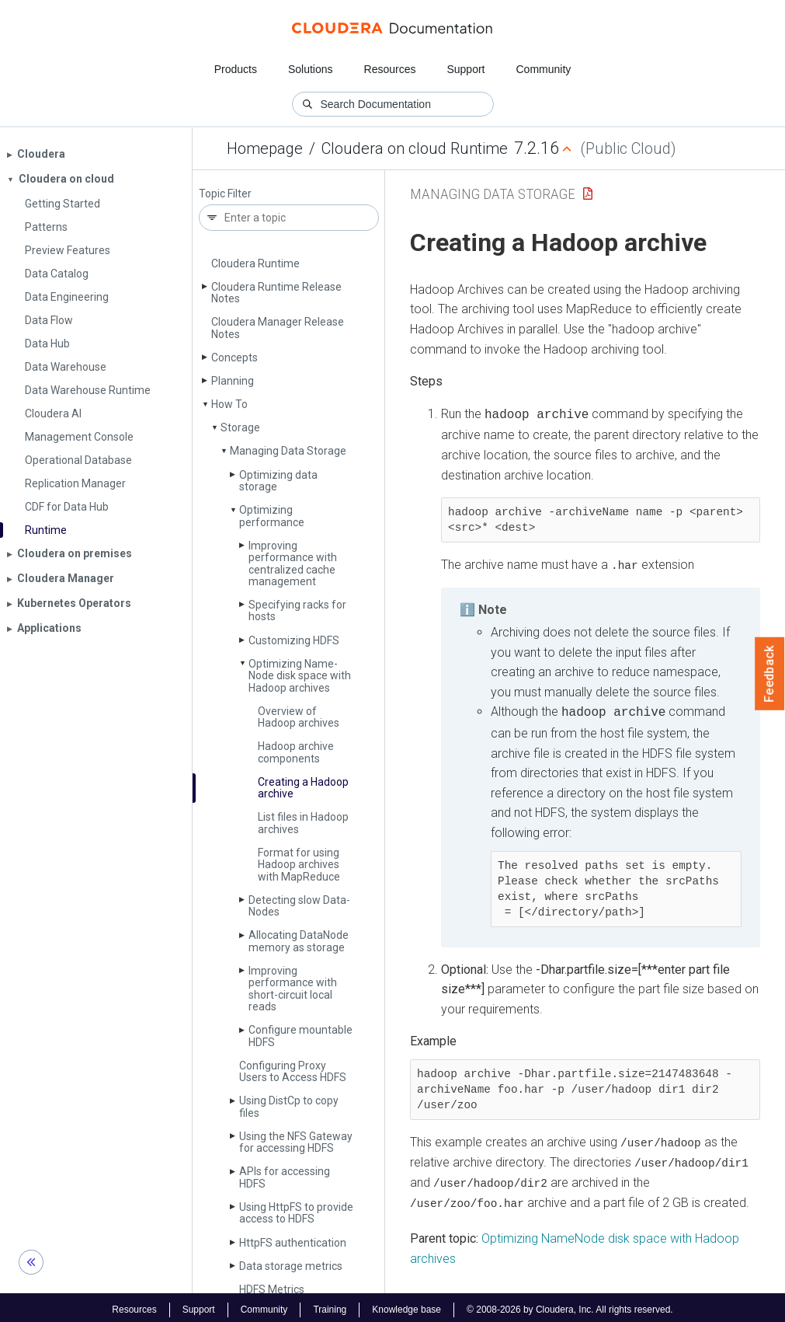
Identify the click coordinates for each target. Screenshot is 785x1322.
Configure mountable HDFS (300, 1036)
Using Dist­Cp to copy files (289, 1106)
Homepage (265, 148)
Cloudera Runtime (255, 263)
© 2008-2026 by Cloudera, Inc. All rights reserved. (570, 1304)
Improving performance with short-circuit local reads (292, 988)
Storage (240, 427)
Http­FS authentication (292, 1243)
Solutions (310, 69)
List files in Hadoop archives (303, 823)
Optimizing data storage (278, 481)
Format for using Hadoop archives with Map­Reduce (299, 864)
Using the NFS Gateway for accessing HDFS (296, 1142)
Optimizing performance (271, 516)
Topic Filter (225, 194)
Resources (390, 69)
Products (235, 69)
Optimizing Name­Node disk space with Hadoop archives (299, 676)
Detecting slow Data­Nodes (299, 906)
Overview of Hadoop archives (298, 717)
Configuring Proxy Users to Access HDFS (292, 1071)
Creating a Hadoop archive (303, 788)
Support (465, 69)
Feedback (769, 674)
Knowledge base (406, 1304)
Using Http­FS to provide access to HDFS (296, 1213)
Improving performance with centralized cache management (292, 563)
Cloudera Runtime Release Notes (276, 293)
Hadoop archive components (296, 752)
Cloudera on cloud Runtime (414, 148)
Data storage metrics (290, 1266)
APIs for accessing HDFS (284, 1177)
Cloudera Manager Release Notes (277, 328)
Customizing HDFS (293, 640)
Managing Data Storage (288, 451)
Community (543, 69)
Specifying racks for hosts (297, 610)
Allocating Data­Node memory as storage (298, 941)
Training (329, 1304)
